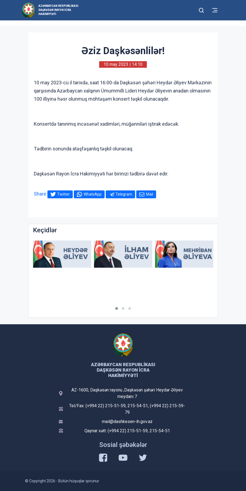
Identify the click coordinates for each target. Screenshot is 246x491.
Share (40, 194)
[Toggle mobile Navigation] (215, 10)
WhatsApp (93, 194)
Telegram (124, 194)
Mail (149, 194)
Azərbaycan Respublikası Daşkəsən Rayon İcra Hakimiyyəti (58, 10)
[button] (116, 308)
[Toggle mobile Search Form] (202, 9)
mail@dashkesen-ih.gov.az (127, 421)
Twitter (63, 194)
